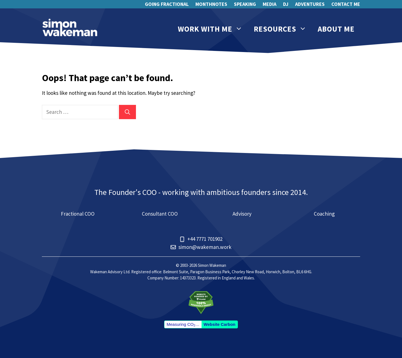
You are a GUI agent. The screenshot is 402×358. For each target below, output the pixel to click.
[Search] (127, 112)
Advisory (242, 213)
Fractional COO (78, 213)
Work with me (213, 29)
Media (269, 4)
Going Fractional (167, 4)
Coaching (324, 213)
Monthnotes (211, 4)
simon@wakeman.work (204, 247)
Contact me (345, 4)
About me (336, 29)
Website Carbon (219, 324)
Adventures (310, 4)
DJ (285, 4)
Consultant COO (160, 213)
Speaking (245, 4)
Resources (283, 29)
